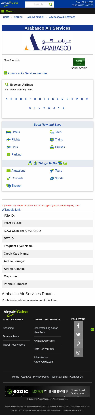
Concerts (14, 178)
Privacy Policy (41, 376)
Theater (14, 185)
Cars (12, 147)
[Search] (50, 4)
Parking (14, 154)
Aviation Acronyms (44, 340)
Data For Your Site (44, 349)
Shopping (8, 328)
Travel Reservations (14, 344)
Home (6, 17)
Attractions (15, 170)
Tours (56, 170)
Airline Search (36, 17)
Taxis (56, 132)
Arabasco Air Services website (25, 73)
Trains (56, 139)
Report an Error (59, 376)
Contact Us (76, 376)
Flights (13, 139)
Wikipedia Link (11, 209)
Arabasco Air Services (62, 17)
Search (18, 17)
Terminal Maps (11, 336)
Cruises (57, 147)
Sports (57, 178)
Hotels (13, 132)
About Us (26, 376)
